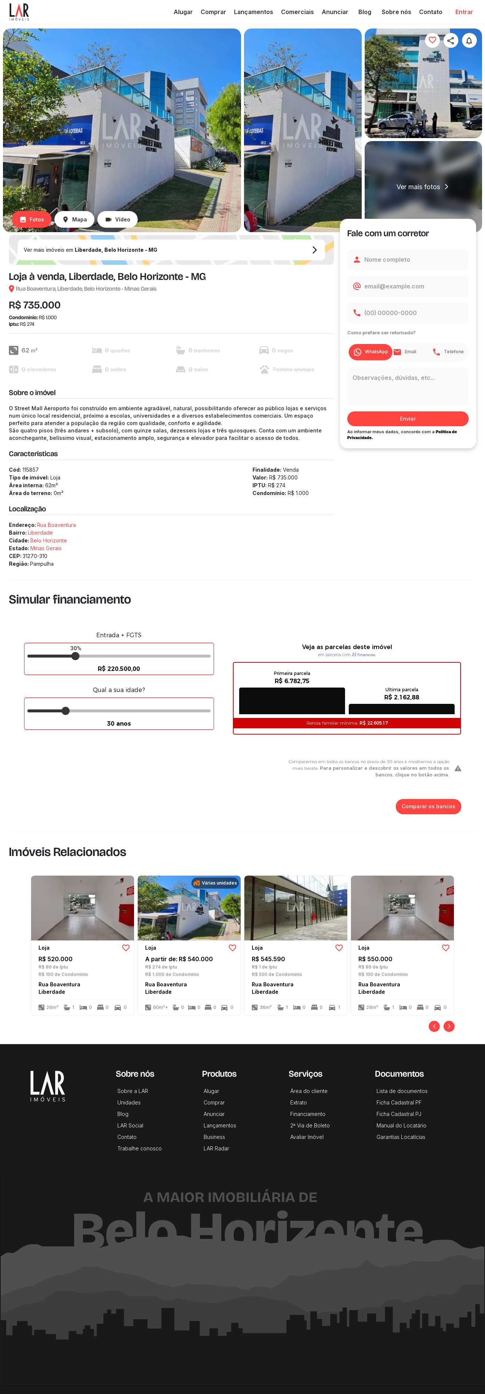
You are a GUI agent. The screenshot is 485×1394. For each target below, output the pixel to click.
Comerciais (297, 11)
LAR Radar (216, 1148)
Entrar (464, 11)
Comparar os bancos (428, 806)
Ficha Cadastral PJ (399, 1114)
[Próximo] (449, 1026)
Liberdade (40, 532)
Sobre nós (396, 11)
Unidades (129, 1102)
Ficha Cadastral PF (399, 1102)
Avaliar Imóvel (307, 1137)
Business (214, 1137)
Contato (430, 11)
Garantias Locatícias (401, 1137)
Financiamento (307, 1114)
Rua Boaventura (56, 525)
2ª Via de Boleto (310, 1125)
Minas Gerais (45, 548)
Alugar (183, 11)
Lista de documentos (402, 1091)
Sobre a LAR (132, 1091)
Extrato (298, 1102)
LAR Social (130, 1125)
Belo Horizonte (48, 540)
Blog (365, 11)
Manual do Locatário (402, 1125)
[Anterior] (434, 1026)
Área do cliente (309, 1091)
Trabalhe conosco (139, 1148)
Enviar (408, 419)
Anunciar (335, 11)
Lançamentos (253, 11)
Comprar (213, 11)
